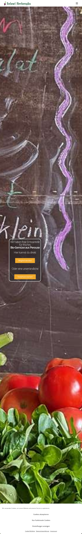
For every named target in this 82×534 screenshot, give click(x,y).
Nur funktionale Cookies (41, 520)
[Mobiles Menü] (77, 3)
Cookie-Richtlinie (30, 531)
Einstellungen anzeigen (41, 526)
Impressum (53, 531)
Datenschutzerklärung (42, 531)
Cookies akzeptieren (41, 514)
